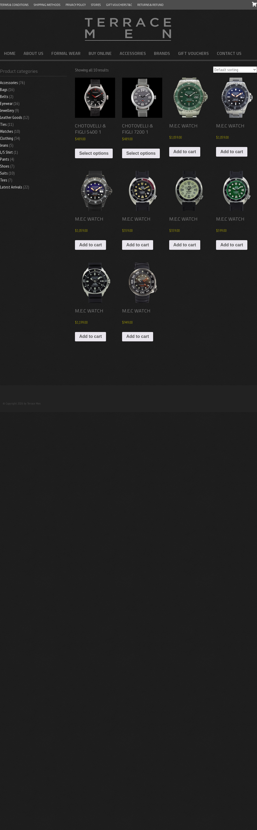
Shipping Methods (47, 5)
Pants (4, 159)
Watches (6, 131)
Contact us (229, 53)
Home (10, 53)
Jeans (4, 145)
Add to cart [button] (184, 151)
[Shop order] (235, 69)
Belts (4, 96)
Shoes (4, 166)
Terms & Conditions (14, 5)
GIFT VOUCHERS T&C (119, 5)
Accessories (133, 53)
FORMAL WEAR (66, 53)
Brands (162, 53)
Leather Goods (11, 117)
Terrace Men (128, 28)
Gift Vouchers (193, 53)
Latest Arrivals (11, 187)
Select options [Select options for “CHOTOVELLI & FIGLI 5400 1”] (93, 153)
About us (33, 53)
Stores (96, 5)
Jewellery (7, 110)
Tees (3, 180)
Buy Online (100, 53)
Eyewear (6, 103)
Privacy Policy (76, 5)
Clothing (6, 138)
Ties (3, 124)
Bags (3, 89)
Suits (4, 173)
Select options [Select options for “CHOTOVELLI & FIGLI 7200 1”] (141, 153)
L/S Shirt (6, 152)
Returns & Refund (150, 5)
